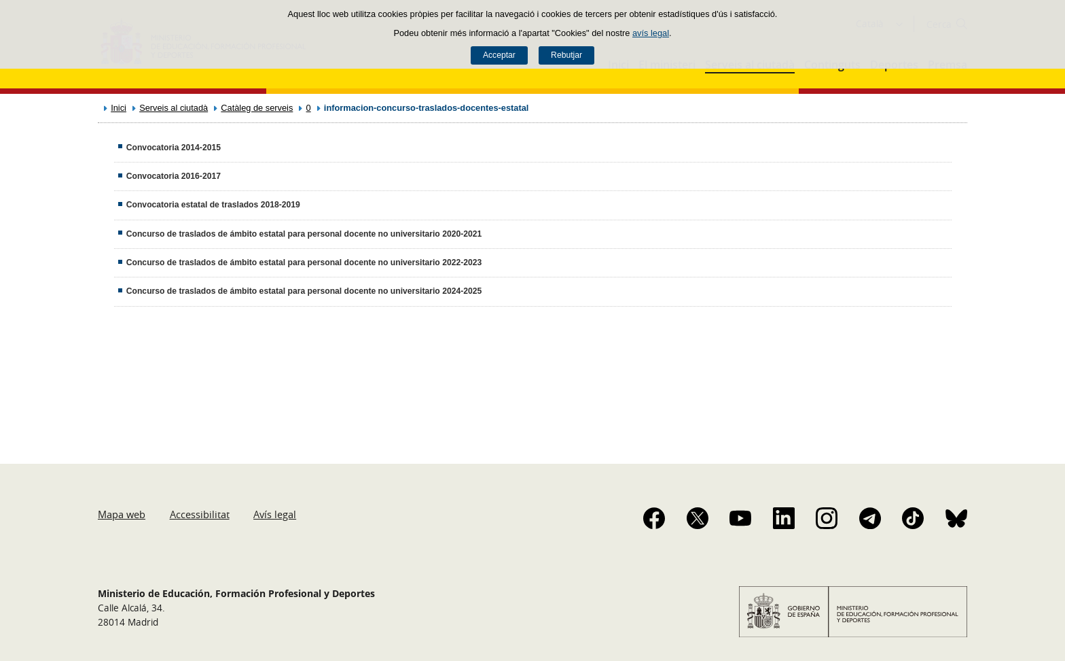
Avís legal (274, 514)
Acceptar (499, 55)
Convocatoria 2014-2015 (173, 147)
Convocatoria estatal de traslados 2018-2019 (213, 204)
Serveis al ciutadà (173, 108)
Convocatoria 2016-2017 (173, 176)
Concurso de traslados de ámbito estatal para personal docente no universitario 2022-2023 (304, 262)
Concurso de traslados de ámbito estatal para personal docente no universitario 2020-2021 (304, 234)
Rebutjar (566, 55)
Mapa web (121, 514)
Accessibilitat (200, 514)
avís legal (650, 33)
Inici (118, 108)
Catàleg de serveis (257, 108)
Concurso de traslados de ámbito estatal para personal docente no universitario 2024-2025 (304, 291)
